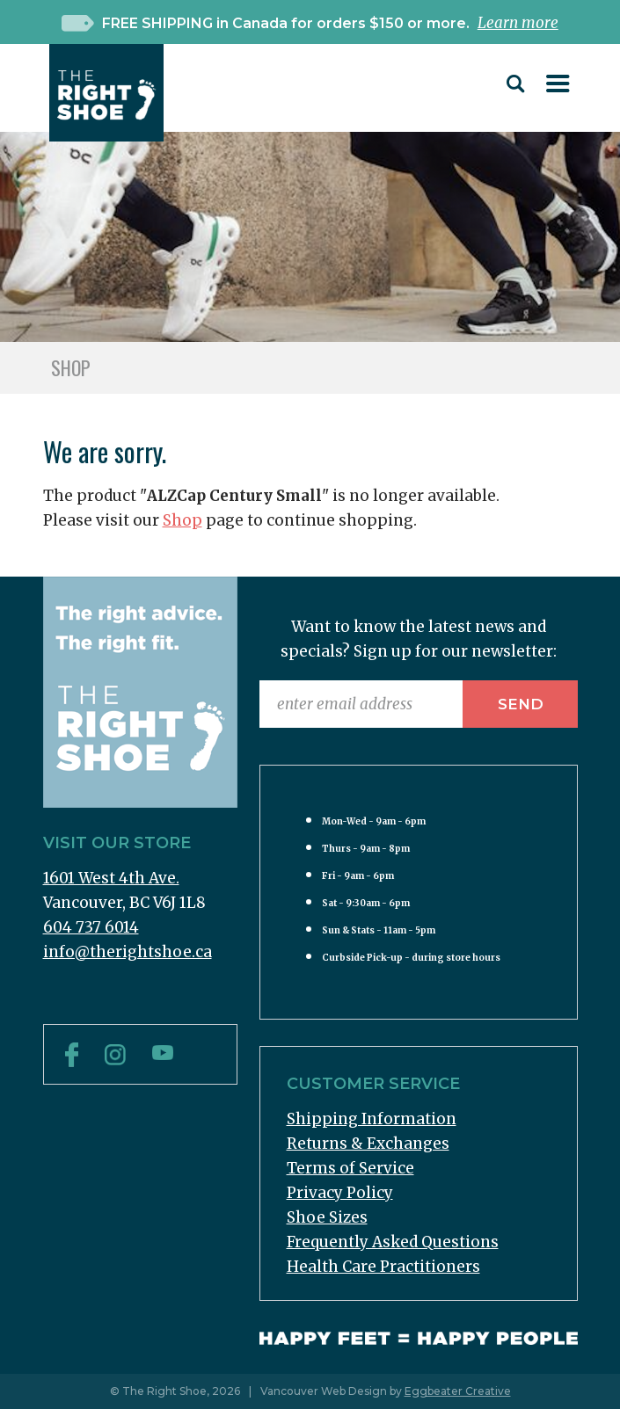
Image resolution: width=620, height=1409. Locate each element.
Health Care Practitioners (383, 1266)
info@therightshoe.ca (127, 952)
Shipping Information (371, 1119)
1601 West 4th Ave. (111, 878)
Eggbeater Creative (458, 1391)
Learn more (518, 23)
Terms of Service (350, 1168)
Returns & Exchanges (368, 1143)
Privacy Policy (340, 1192)
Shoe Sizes (327, 1217)
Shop (182, 520)
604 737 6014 (91, 927)
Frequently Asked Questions (393, 1242)
